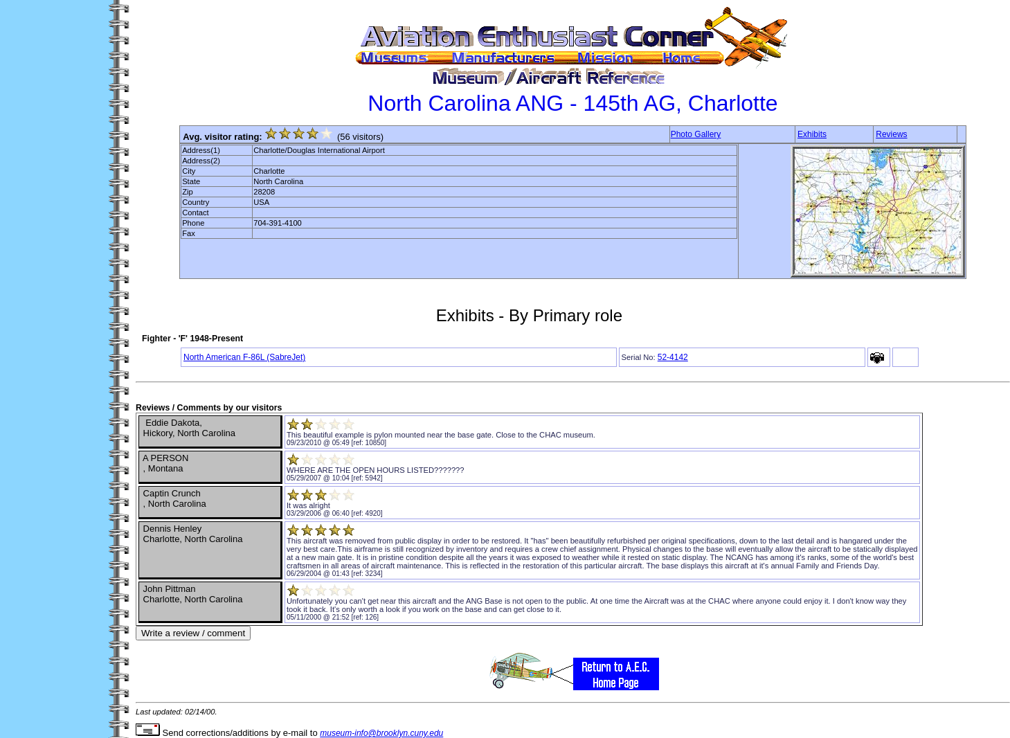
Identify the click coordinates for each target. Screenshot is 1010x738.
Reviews (891, 134)
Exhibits (812, 134)
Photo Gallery (696, 134)
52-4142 (673, 357)
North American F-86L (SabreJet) (244, 357)
